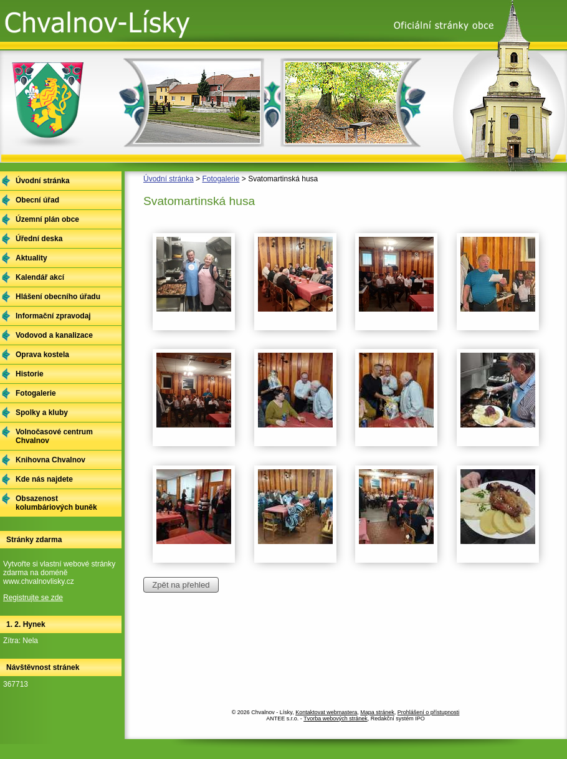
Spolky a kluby (42, 412)
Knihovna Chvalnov (50, 460)
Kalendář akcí (40, 277)
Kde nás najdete (44, 479)
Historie (30, 374)
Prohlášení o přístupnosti (429, 712)
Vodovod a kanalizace (54, 335)
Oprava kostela (42, 354)
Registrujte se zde (33, 597)
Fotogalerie (220, 178)
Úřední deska (39, 238)
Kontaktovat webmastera (326, 712)
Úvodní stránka (168, 178)
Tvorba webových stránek (335, 718)
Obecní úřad (37, 200)
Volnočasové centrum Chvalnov (54, 436)
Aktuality (31, 258)
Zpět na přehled (180, 585)
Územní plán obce (47, 219)
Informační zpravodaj (53, 316)
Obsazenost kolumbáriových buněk (56, 503)
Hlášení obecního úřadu (58, 296)
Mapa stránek (377, 712)
